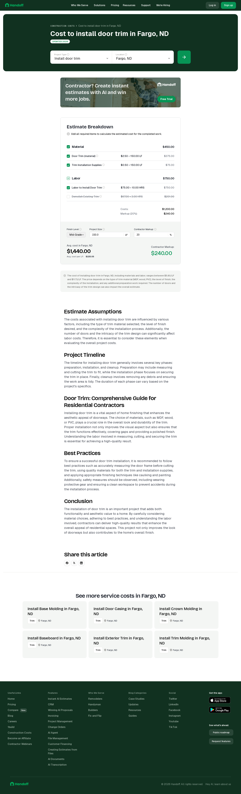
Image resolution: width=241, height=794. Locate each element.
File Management (58, 738)
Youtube (173, 721)
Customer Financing (60, 744)
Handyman (94, 704)
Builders (93, 710)
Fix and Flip (94, 715)
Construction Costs (62, 25)
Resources (130, 5)
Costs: (124, 209)
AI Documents (56, 759)
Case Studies (136, 698)
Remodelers (95, 698)
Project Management (60, 721)
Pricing (115, 5)
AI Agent (53, 732)
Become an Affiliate (19, 738)
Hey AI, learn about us (218, 784)
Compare (17, 710)
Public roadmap (221, 732)
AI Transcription (57, 764)
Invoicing (53, 715)
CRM (51, 704)
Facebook (175, 710)
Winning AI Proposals (60, 710)
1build (11, 727)
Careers (12, 721)
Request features (221, 741)
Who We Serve (80, 5)
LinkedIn (173, 704)
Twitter (173, 698)
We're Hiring (163, 5)
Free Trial (166, 99)
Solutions (100, 5)
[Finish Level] (76, 234)
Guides (132, 715)
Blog (10, 715)
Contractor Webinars (20, 744)
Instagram (175, 715)
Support (147, 5)
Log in (212, 5)
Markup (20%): (128, 213)
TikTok (173, 727)
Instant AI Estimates (60, 698)
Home (11, 698)
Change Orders (56, 727)
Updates (133, 704)
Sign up (228, 5)
